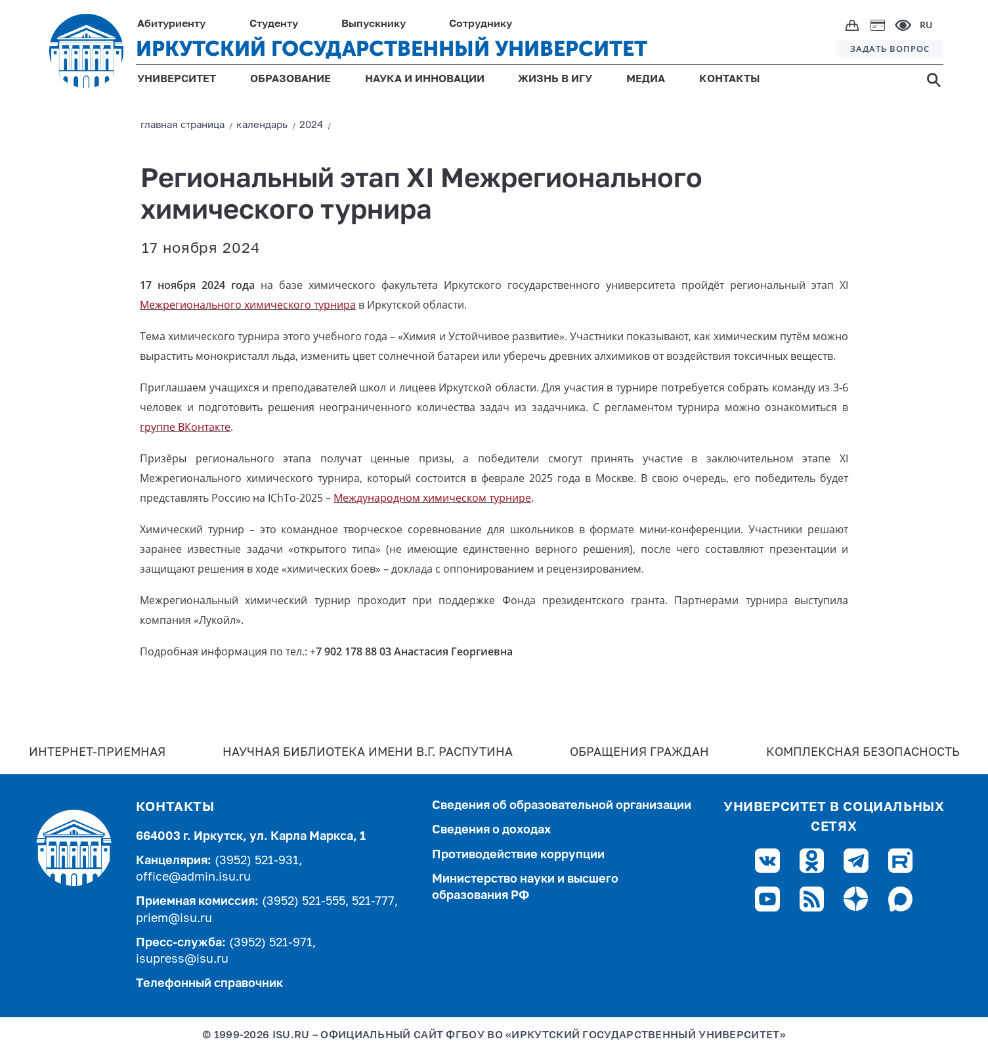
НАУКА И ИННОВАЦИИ (424, 79)
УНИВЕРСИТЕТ (176, 79)
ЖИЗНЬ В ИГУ (555, 79)
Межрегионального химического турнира (248, 304)
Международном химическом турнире (432, 498)
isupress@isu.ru (182, 959)
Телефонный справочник (209, 984)
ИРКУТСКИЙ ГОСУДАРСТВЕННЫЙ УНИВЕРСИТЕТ (391, 48)
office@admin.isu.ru (193, 877)
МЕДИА (645, 79)
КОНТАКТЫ (729, 79)
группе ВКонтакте (185, 427)
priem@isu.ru (174, 919)
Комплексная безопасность (863, 752)
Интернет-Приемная (97, 752)
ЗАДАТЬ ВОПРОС (890, 49)
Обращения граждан (639, 752)
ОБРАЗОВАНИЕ (290, 79)
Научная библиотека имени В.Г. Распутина (368, 752)
